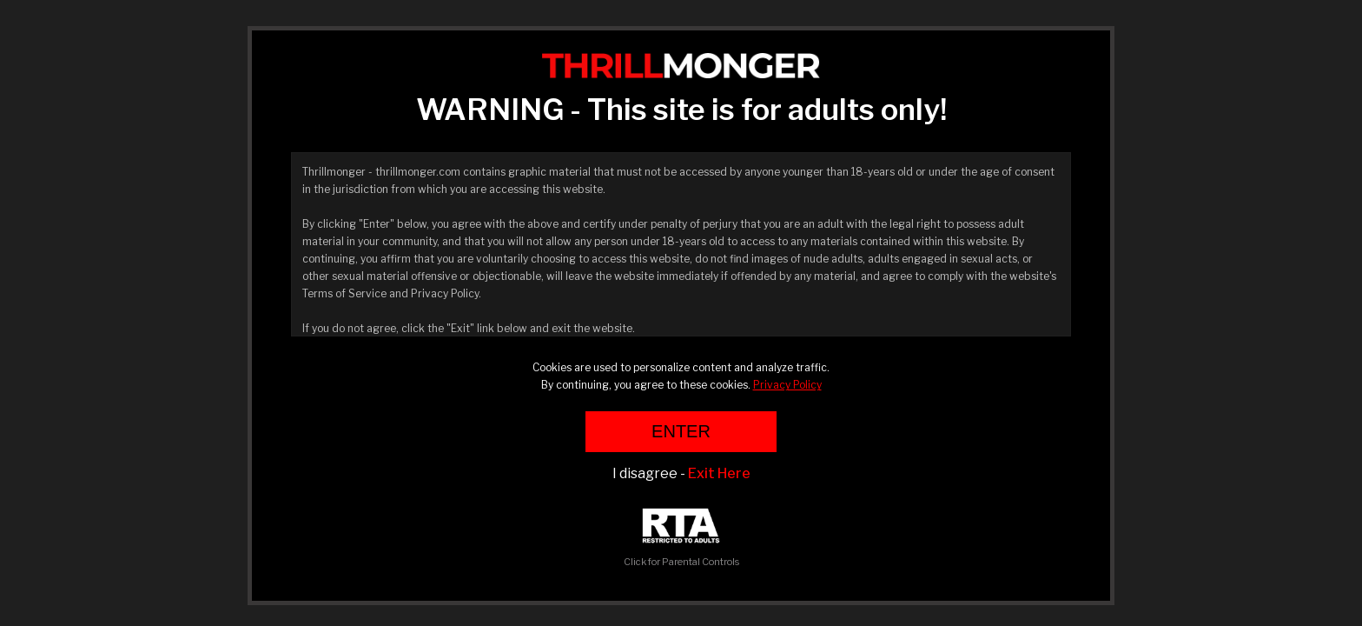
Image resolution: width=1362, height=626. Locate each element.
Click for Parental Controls (681, 538)
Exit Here (719, 473)
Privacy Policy (787, 384)
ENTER (681, 431)
